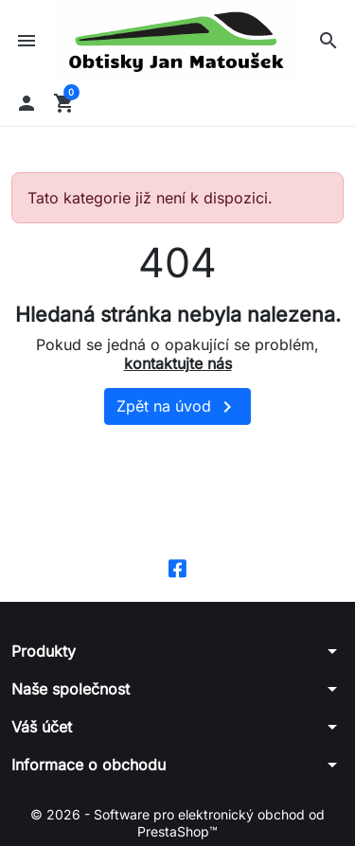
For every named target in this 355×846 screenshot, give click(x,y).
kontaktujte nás (178, 363)
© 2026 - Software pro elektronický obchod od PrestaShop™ (177, 822)
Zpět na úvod (177, 407)
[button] (328, 40)
